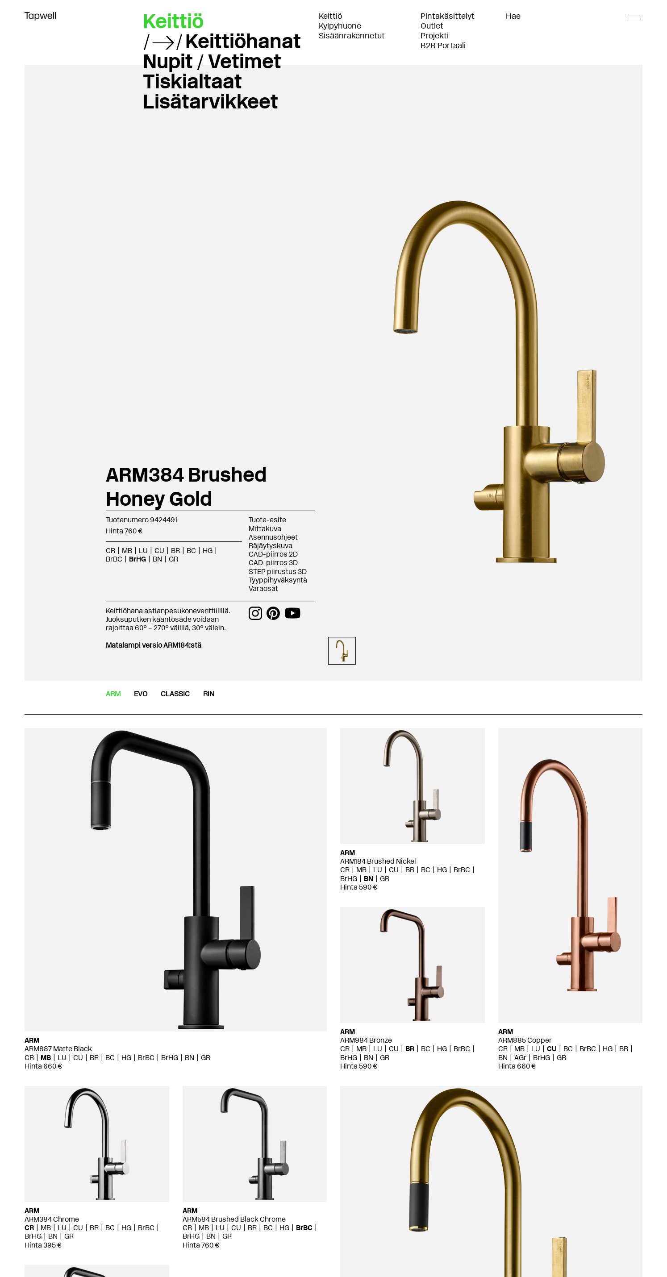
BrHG (137, 559)
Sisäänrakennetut (352, 36)
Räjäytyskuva (270, 545)
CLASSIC (175, 694)
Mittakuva (265, 528)
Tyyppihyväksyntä (278, 580)
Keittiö (330, 16)
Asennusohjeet (273, 537)
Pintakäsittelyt (448, 16)
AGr (520, 1057)
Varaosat (263, 588)
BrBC (114, 559)
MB (127, 550)
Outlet (432, 26)
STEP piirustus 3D (278, 571)
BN (157, 559)
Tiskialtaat (192, 81)
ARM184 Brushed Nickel (378, 861)
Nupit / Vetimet (212, 61)
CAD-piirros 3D (273, 562)
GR (173, 559)
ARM (113, 694)
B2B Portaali (443, 45)
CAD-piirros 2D (273, 554)
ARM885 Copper (525, 1040)
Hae (513, 16)
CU (159, 550)
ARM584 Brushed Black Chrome (234, 1219)
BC (191, 550)
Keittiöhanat (243, 41)
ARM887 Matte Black (58, 1048)
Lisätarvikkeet (210, 101)
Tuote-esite (267, 520)
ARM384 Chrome (52, 1219)
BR (175, 550)
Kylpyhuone (340, 26)
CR (110, 550)
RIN (208, 694)
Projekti (435, 36)
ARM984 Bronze (366, 1040)
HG (208, 550)
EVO (140, 694)
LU (143, 550)
